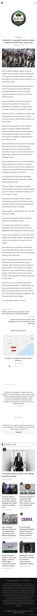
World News (18, 37)
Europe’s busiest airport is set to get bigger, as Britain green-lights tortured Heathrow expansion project (9, 560)
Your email (18, 420)
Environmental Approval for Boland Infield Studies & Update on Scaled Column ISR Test (27, 531)
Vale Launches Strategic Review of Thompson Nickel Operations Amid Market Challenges (9, 531)
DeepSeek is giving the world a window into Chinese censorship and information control (27, 559)
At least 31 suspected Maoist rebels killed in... (18, 359)
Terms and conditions (13, 581)
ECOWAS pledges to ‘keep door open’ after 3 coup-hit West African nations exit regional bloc (27, 501)
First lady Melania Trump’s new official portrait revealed (18, 475)
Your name (18, 408)
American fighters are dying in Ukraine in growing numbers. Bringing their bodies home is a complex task (9, 502)
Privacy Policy (26, 581)
